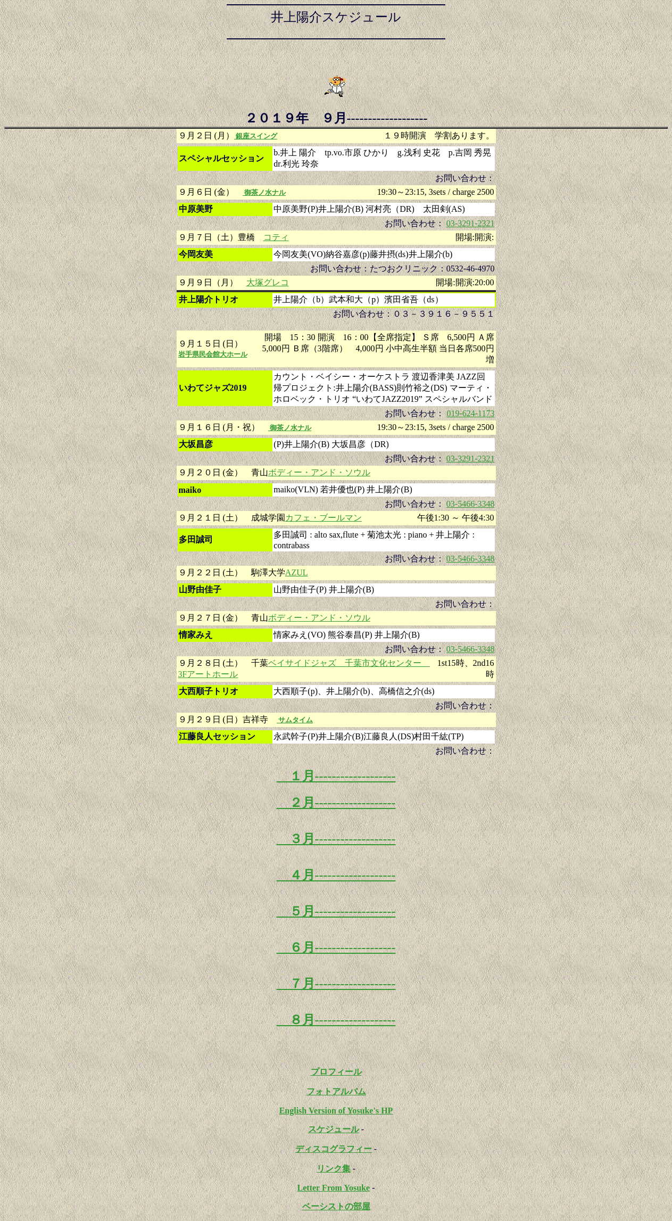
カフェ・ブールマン (323, 517)
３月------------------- (336, 839)
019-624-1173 (470, 413)
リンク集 (334, 1168)
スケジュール (333, 1129)
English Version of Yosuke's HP (336, 1110)
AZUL (296, 572)
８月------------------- (336, 1020)
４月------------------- (336, 875)
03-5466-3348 (470, 503)
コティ (276, 237)
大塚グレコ (267, 282)
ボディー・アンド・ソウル (319, 472)
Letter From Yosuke (333, 1187)
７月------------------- (336, 984)
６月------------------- (336, 947)
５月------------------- (336, 911)
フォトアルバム (336, 1091)
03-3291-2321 (470, 223)
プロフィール (336, 1071)
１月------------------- (336, 776)
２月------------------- (336, 803)
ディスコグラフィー (333, 1148)
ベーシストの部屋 (336, 1206)
